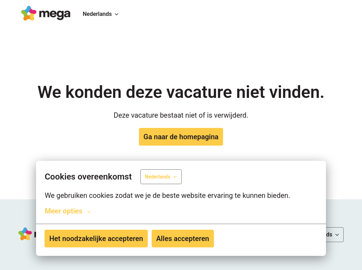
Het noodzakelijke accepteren (96, 238)
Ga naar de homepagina (181, 137)
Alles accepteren (182, 238)
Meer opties (67, 211)
